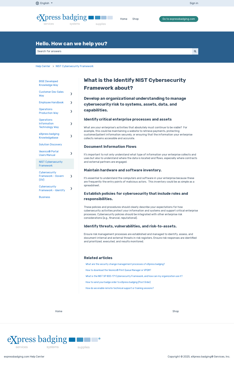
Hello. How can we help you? (71, 43)
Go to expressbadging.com (178, 18)
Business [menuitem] (44, 197)
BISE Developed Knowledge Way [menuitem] (48, 83)
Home (123, 18)
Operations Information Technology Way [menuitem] (49, 123)
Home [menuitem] (58, 311)
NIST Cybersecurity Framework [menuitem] (51, 163)
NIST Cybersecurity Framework (74, 66)
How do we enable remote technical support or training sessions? (120, 288)
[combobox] (114, 51)
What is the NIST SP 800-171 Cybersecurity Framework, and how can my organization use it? (134, 276)
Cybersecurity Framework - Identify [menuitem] (52, 188)
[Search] (195, 51)
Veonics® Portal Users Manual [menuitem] (48, 153)
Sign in (194, 3)
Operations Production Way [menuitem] (48, 111)
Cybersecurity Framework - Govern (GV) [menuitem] (51, 176)
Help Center (43, 66)
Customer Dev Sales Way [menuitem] (51, 93)
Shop (135, 18)
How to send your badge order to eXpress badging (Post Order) (118, 282)
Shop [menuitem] (176, 311)
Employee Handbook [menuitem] (51, 102)
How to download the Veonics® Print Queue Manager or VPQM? (118, 270)
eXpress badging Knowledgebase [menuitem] (49, 135)
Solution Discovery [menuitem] (50, 144)
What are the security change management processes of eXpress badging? (125, 264)
